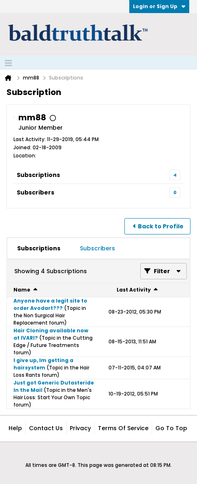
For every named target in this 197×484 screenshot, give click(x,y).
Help (15, 428)
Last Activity (134, 289)
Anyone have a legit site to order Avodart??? (50, 304)
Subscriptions (38, 175)
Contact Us (46, 428)
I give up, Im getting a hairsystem (43, 364)
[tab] (38, 248)
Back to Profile (161, 226)
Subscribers (35, 192)
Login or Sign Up (159, 6)
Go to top (171, 428)
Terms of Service (123, 428)
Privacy (80, 428)
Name (21, 289)
